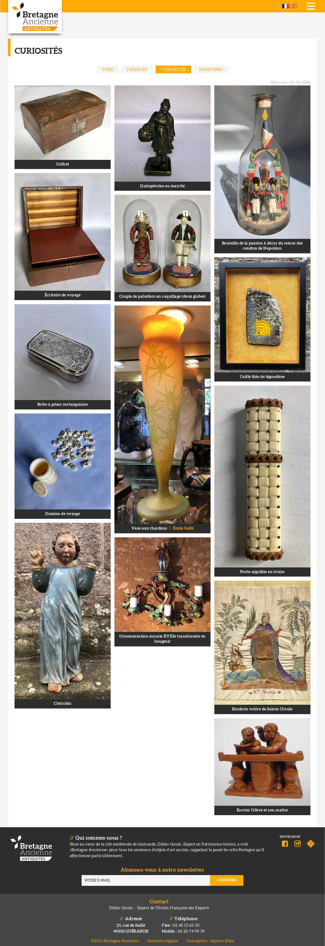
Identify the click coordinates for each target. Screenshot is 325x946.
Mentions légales (162, 938)
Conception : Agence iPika (210, 938)
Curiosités (173, 70)
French (285, 6)
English (294, 6)
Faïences (137, 70)
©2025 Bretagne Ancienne (115, 938)
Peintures (211, 70)
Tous (107, 70)
